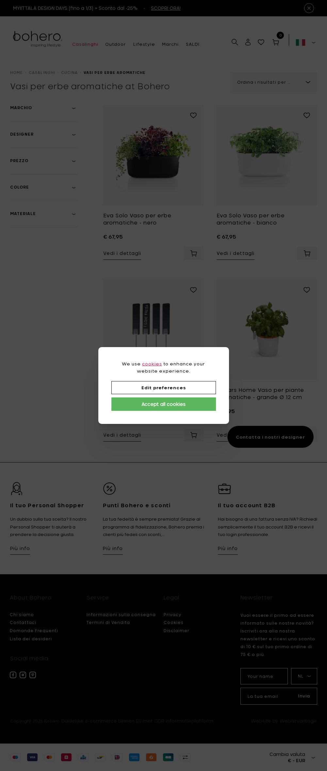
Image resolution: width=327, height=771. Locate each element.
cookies (152, 363)
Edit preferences (163, 387)
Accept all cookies (163, 404)
